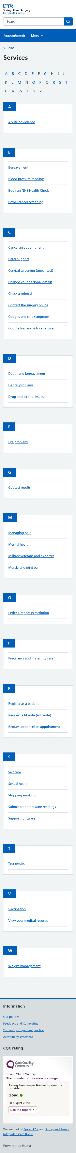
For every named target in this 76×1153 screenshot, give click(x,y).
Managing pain (19, 533)
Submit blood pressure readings (32, 807)
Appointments (14, 35)
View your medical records (28, 921)
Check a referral (20, 294)
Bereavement (18, 167)
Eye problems (18, 442)
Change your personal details (30, 282)
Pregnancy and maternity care (30, 658)
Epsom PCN (31, 1129)
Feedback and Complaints (20, 1023)
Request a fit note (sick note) (29, 715)
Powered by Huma (17, 1146)
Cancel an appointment (26, 247)
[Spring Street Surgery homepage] (20, 9)
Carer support (18, 259)
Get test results (19, 487)
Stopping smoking (22, 795)
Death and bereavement (26, 374)
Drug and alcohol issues (26, 397)
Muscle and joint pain (24, 567)
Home (10, 48)
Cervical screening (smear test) (30, 270)
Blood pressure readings (26, 179)
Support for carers (21, 818)
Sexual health (18, 784)
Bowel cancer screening (25, 202)
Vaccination (17, 909)
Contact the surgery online (28, 305)
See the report (20, 1109)
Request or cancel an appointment (34, 727)
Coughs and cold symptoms (28, 317)
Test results (16, 864)
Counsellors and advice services (31, 328)
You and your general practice (23, 1030)
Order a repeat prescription (28, 613)
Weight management (24, 966)
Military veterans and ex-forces (31, 556)
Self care (14, 772)
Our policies (11, 1017)
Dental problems (20, 385)
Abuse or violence (21, 122)
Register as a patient (23, 704)
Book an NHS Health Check (28, 190)
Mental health (19, 544)
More (37, 35)
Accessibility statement (18, 1037)
